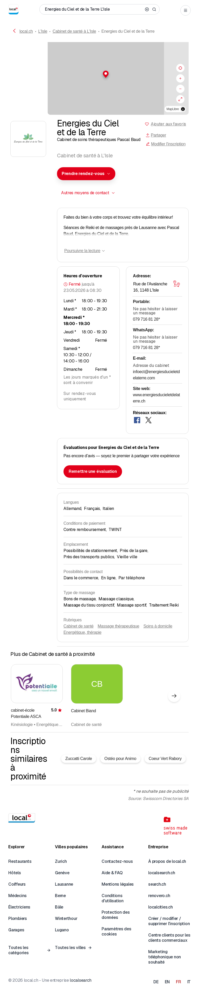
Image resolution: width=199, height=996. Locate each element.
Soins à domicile (157, 626)
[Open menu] (185, 10)
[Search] (154, 9)
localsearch (80, 980)
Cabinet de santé (78, 626)
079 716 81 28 (146, 319)
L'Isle (42, 31)
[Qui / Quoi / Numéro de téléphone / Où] (94, 9)
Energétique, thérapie (82, 632)
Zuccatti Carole (78, 758)
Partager (156, 135)
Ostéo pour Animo (120, 758)
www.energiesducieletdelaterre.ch (156, 398)
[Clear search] (147, 9)
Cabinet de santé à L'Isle (74, 31)
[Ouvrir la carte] (176, 283)
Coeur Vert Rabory (165, 758)
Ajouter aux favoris (168, 124)
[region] (99, 78)
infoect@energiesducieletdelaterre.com (156, 374)
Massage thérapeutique (118, 626)
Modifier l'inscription (166, 144)
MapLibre (173, 109)
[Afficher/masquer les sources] (183, 109)
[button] (99, 74)
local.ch (26, 31)
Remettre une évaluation (93, 471)
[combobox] (86, 173)
